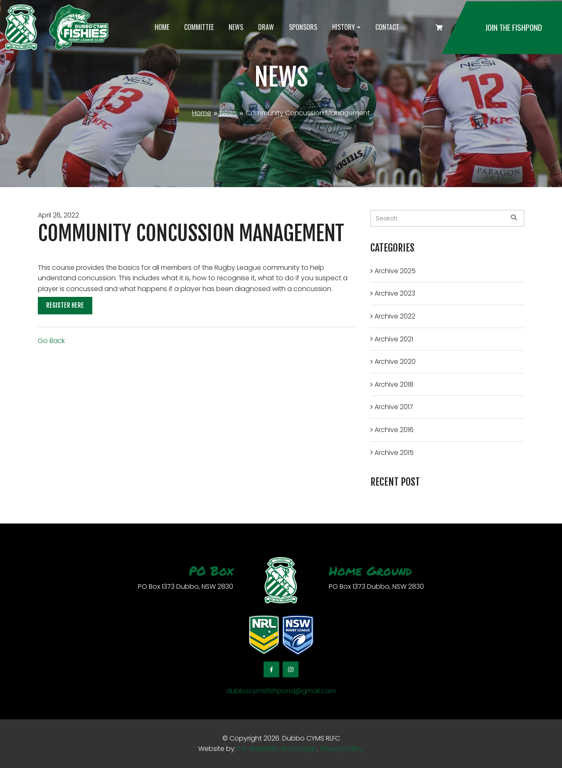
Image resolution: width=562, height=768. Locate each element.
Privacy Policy (342, 748)
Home (162, 27)
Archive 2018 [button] (394, 384)
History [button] (343, 27)
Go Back (51, 341)
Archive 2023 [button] (395, 293)
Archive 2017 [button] (394, 407)
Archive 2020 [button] (395, 361)
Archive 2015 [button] (394, 452)
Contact (387, 27)
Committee (199, 27)
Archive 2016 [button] (394, 430)
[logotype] (56, 27)
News (236, 27)
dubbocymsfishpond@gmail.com (281, 691)
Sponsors (303, 27)
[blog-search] (447, 218)
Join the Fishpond (513, 27)
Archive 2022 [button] (395, 316)
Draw (266, 27)
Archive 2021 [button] (394, 339)
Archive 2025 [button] (395, 271)
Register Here (65, 305)
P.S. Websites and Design (276, 748)
